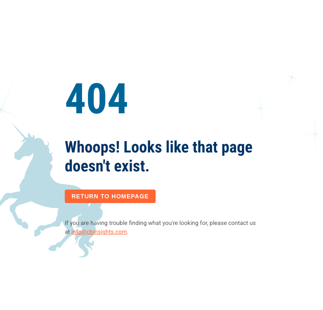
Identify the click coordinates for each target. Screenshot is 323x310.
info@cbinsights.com (99, 232)
